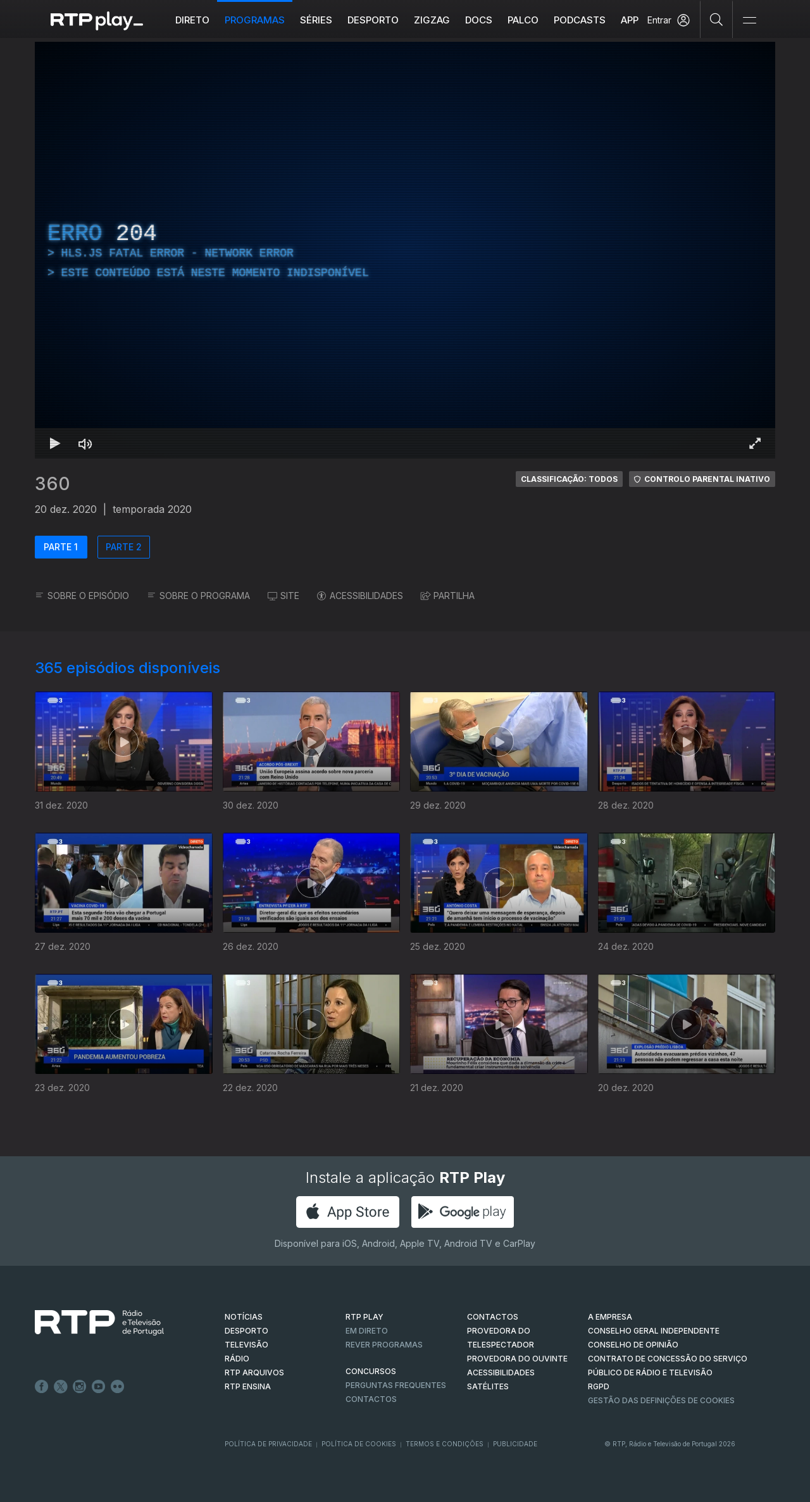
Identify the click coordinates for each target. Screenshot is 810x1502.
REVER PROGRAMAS (384, 1344)
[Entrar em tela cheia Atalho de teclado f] (755, 443)
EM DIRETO (367, 1330)
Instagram (80, 1387)
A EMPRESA (610, 1317)
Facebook (42, 1387)
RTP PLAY (364, 1317)
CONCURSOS (371, 1371)
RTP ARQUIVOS (254, 1372)
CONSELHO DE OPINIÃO (633, 1344)
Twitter (61, 1387)
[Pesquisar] (717, 19)
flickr (118, 1387)
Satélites (488, 1386)
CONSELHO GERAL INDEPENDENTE (654, 1330)
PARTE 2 (124, 546)
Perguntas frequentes (396, 1385)
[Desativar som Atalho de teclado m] (85, 443)
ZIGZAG (432, 20)
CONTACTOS (492, 1317)
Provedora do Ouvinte (517, 1358)
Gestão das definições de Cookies (661, 1400)
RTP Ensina (248, 1386)
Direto (192, 20)
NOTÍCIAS (244, 1317)
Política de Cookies (358, 1444)
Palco (523, 20)
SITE (283, 595)
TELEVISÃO (246, 1344)
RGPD (598, 1386)
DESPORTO (246, 1330)
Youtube (99, 1387)
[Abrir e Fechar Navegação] (749, 20)
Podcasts (580, 20)
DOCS (478, 20)
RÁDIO (237, 1358)
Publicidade (515, 1444)
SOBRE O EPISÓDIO (82, 595)
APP (630, 20)
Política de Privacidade (268, 1444)
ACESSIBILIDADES (360, 595)
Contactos (371, 1399)
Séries (316, 20)
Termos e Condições (444, 1444)
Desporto (373, 20)
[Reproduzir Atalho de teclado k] (55, 443)
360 (52, 484)
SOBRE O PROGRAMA (198, 595)
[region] (405, 250)
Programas (255, 20)
